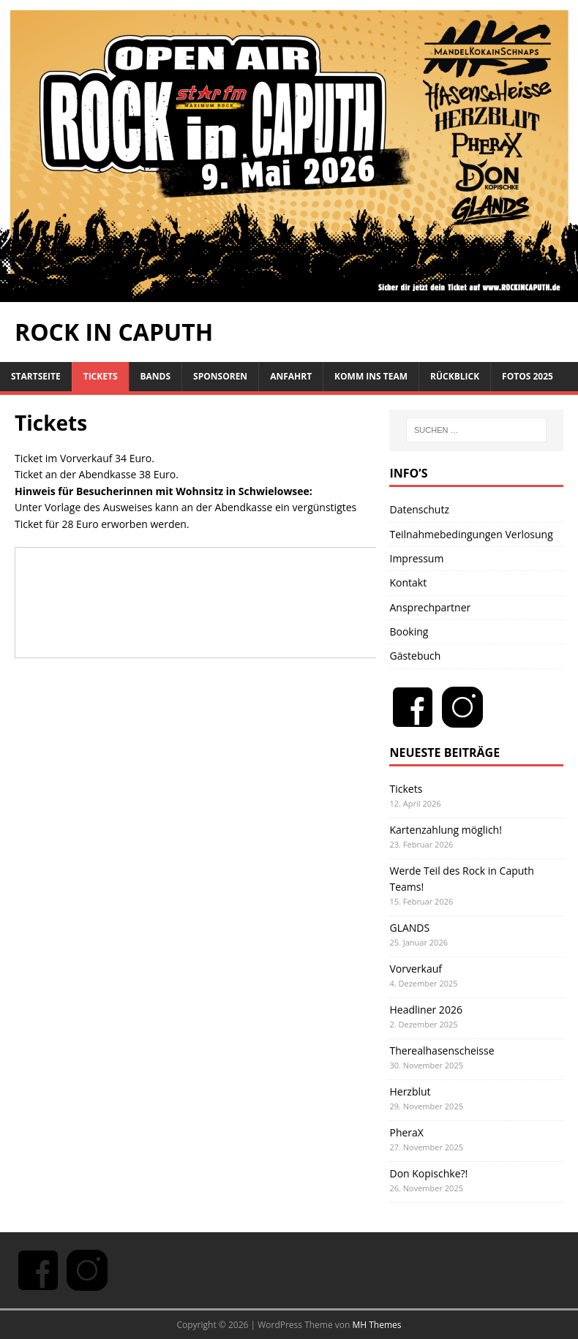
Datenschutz (418, 509)
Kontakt (408, 582)
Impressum (416, 558)
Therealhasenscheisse (441, 1050)
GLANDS (409, 928)
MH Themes (377, 1325)
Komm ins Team (371, 376)
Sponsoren (220, 376)
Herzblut (409, 1091)
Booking (408, 631)
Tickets (100, 376)
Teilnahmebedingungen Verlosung (470, 534)
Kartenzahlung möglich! (445, 830)
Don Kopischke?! (428, 1173)
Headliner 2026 (425, 1009)
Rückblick (454, 376)
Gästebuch (414, 656)
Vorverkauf (415, 969)
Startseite (36, 376)
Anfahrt (291, 376)
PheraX (406, 1132)
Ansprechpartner (429, 607)
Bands (155, 376)
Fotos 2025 (527, 376)
